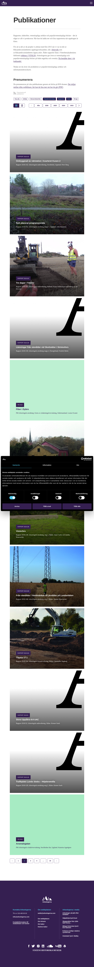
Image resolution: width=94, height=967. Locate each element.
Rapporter (61, 99)
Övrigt (75, 99)
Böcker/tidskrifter (35, 99)
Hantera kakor (42, 926)
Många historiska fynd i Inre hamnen (70, 926)
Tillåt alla (77, 506)
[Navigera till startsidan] (47, 902)
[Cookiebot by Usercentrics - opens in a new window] (83, 459)
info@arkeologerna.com (21, 917)
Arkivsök (55, 50)
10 (50, 861)
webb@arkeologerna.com (46, 913)
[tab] (47, 105)
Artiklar (25, 99)
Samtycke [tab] (16, 465)
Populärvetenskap (49, 99)
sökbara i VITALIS (28, 56)
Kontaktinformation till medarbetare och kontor (21, 922)
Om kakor (41, 924)
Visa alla (17, 99)
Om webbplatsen (43, 918)
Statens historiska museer (47, 950)
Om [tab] (77, 465)
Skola (69, 99)
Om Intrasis (42, 921)
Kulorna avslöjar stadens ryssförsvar (71, 931)
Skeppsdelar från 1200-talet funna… (70, 922)
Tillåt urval (47, 506)
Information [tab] (47, 465)
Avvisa (17, 506)
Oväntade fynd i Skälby (70, 936)
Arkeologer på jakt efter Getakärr (70, 913)
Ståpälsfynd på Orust (69, 918)
